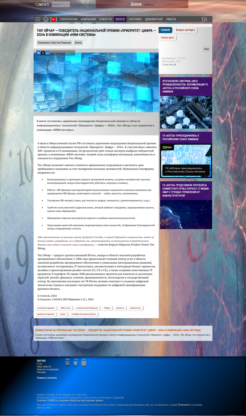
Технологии (68, 19)
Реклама (41, 372)
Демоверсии (154, 19)
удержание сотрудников (45, 314)
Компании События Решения (54, 42)
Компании (88, 19)
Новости (105, 19)
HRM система (65, 308)
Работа (171, 19)
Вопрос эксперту (185, 30)
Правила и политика (47, 377)
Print (206, 49)
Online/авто (167, 37)
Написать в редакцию (48, 369)
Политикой (183, 404)
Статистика (169, 64)
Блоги (120, 19)
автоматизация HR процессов (87, 308)
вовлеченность (135, 308)
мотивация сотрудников (45, 308)
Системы (135, 19)
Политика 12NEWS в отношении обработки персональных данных (70, 400)
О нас (39, 363)
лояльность (120, 308)
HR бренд (107, 308)
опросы (62, 314)
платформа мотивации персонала (84, 314)
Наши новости (44, 366)
